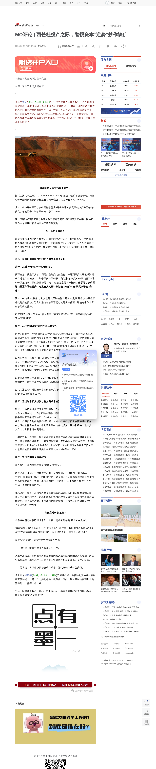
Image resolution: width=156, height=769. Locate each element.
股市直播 (106, 59)
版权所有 (127, 664)
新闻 (27, 3)
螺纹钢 (28, 575)
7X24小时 (108, 279)
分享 (121, 46)
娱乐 (49, 3)
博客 (64, 3)
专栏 (79, 3)
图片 (71, 3)
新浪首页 (18, 3)
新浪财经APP (68, 46)
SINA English (130, 653)
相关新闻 (146, 722)
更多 (87, 3)
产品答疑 (104, 653)
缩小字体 (86, 46)
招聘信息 (116, 648)
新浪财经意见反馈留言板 (114, 637)
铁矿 (24, 102)
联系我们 (104, 648)
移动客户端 (132, 3)
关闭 (93, 354)
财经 (42, 3)
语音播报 (146, 712)
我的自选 (130, 164)
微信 (114, 46)
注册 (120, 3)
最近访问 (110, 164)
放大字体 (93, 46)
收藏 (100, 46)
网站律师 (116, 653)
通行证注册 (129, 648)
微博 (107, 46)
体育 (35, 3)
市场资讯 (42, 46)
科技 (57, 3)
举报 (78, 46)
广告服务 (116, 644)
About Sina (129, 644)
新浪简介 (104, 644)
